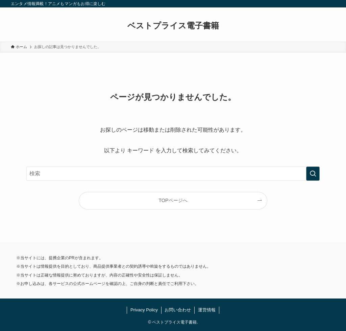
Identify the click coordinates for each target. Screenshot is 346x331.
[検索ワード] (173, 174)
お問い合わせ (178, 309)
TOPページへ (172, 200)
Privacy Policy (144, 309)
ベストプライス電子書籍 (173, 26)
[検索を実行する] (313, 174)
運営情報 (207, 309)
